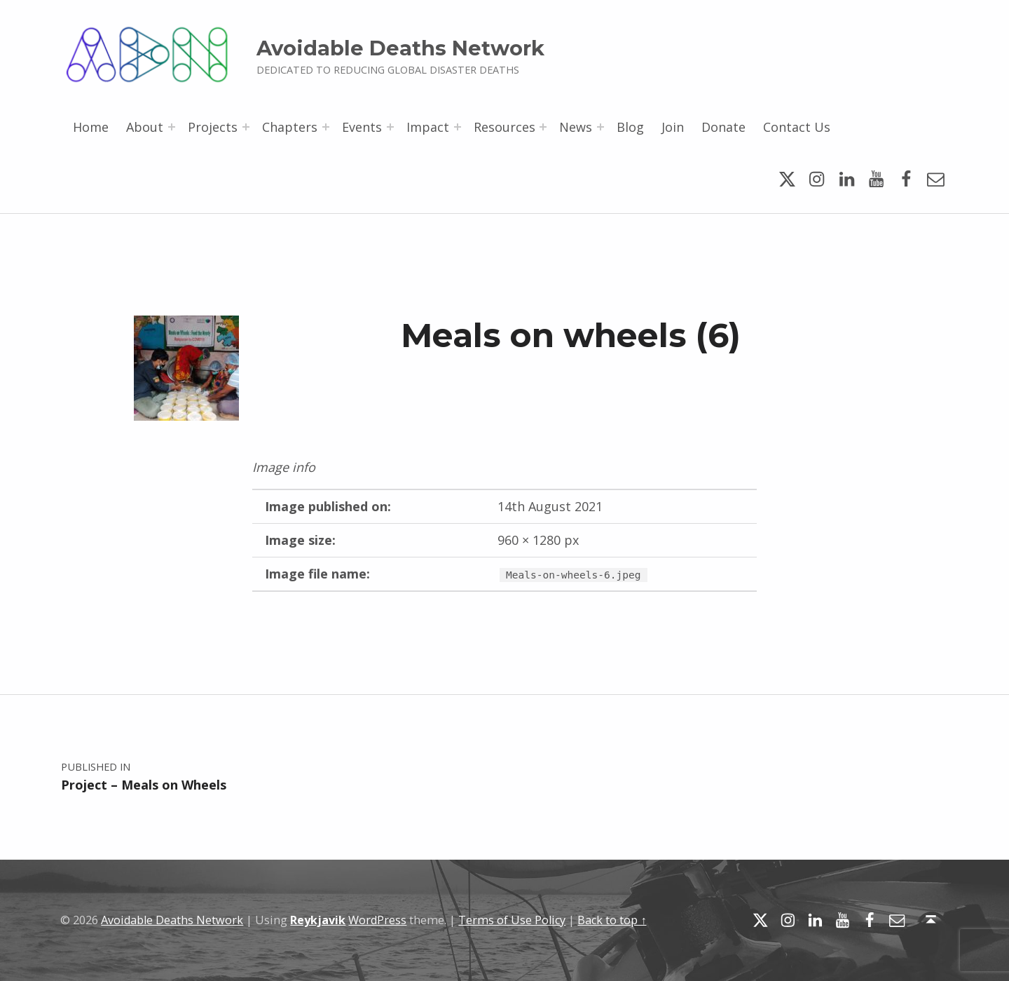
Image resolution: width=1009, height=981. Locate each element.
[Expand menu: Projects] (245, 126)
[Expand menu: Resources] (543, 126)
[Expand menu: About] (171, 126)
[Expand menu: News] (600, 126)
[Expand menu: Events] (390, 126)
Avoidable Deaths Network (400, 48)
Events (362, 127)
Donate (723, 127)
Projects (213, 127)
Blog (630, 127)
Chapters (289, 127)
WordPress (377, 920)
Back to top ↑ (611, 920)
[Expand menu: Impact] (457, 126)
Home (91, 127)
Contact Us (796, 127)
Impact (427, 127)
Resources (504, 127)
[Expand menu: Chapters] (325, 126)
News (575, 127)
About (144, 127)
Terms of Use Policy (511, 920)
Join (672, 127)
